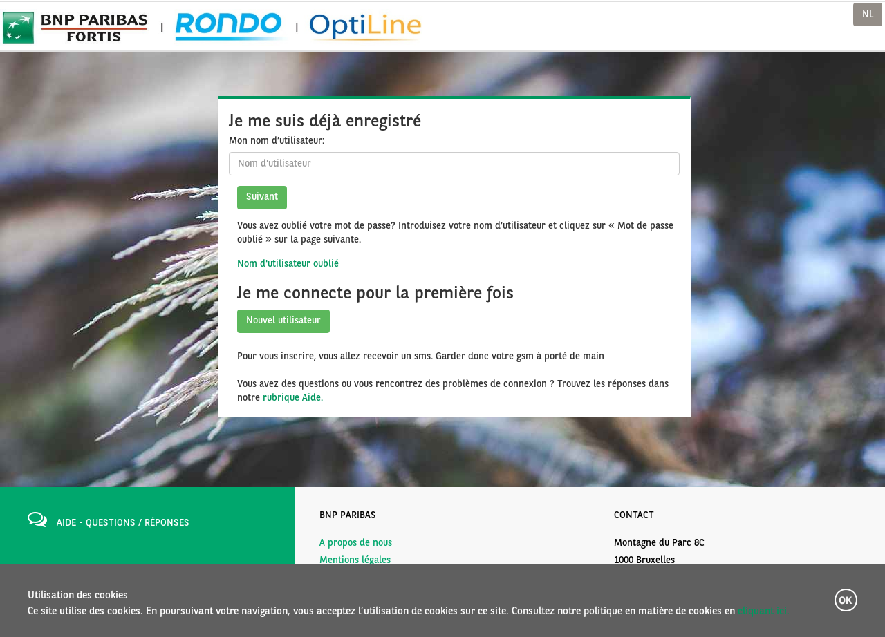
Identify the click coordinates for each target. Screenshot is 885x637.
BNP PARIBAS (347, 515)
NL (867, 14)
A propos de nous (355, 543)
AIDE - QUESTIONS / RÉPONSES (123, 523)
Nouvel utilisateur (283, 320)
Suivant (262, 197)
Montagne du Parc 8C (659, 543)
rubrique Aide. (293, 398)
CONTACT (634, 515)
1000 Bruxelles (644, 560)
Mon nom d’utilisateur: (276, 141)
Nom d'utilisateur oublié (288, 264)
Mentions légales (355, 560)
